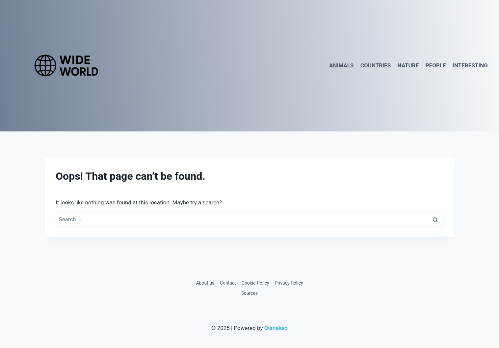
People (436, 65)
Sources (249, 293)
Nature (408, 65)
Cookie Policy (255, 283)
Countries (375, 65)
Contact (228, 283)
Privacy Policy (289, 283)
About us (205, 283)
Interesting (470, 65)
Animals (341, 65)
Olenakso (276, 328)
